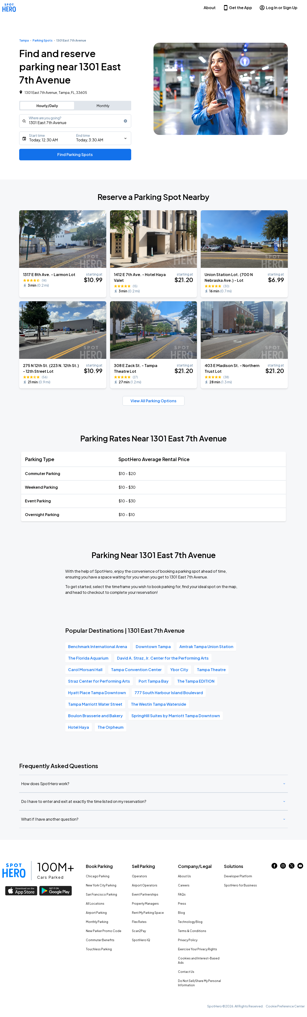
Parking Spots (43, 40)
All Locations (95, 903)
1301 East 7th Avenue (71, 40)
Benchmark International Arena (97, 646)
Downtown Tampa (153, 646)
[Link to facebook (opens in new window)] (274, 867)
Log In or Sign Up (278, 8)
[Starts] (75, 138)
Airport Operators (144, 885)
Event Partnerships (145, 894)
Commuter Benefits (100, 940)
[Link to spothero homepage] (13, 870)
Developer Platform (238, 876)
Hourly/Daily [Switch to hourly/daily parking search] (47, 105)
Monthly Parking (97, 922)
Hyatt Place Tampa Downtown (97, 692)
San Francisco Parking (101, 894)
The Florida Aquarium (88, 658)
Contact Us (186, 972)
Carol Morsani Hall (85, 669)
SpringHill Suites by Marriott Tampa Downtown (175, 715)
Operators (139, 876)
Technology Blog (190, 922)
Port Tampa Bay (154, 681)
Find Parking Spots (75, 154)
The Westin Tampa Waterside (158, 704)
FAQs (182, 894)
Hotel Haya (78, 727)
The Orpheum (111, 727)
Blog (181, 913)
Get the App (237, 8)
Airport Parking (96, 913)
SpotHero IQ (141, 940)
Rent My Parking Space (148, 913)
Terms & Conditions (192, 931)
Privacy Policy (187, 940)
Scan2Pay (139, 931)
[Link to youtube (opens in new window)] (300, 867)
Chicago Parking (97, 876)
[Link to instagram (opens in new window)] (283, 867)
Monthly (103, 105)
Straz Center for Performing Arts (99, 681)
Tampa (24, 40)
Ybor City (179, 669)
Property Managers (145, 903)
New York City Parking (101, 885)
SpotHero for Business (240, 885)
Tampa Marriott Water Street (95, 704)
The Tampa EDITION (195, 681)
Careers (183, 885)
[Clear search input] (125, 121)
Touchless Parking (99, 949)
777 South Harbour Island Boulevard (169, 692)
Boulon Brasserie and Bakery (95, 715)
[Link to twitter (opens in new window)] (292, 867)
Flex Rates (139, 922)
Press (182, 903)
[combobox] (75, 121)
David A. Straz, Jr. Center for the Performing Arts (163, 658)
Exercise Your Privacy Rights (197, 949)
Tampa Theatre (211, 669)
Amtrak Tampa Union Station (206, 646)
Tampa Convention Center (136, 669)
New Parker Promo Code (103, 931)
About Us (184, 876)
